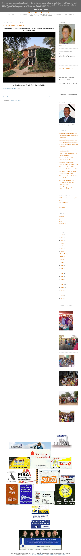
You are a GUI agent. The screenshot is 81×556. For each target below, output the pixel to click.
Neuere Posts (6, 97)
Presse (60, 221)
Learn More (38, 10)
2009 (62, 290)
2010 (62, 287)
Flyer (60, 200)
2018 (62, 265)
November (63, 254)
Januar (62, 259)
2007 (62, 296)
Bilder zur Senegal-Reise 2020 (14, 25)
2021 (62, 248)
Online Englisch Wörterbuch (37, 554)
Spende (61, 219)
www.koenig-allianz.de (40, 552)
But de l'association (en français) (68, 198)
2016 (62, 271)
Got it (46, 10)
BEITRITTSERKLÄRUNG (66, 69)
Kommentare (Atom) (15, 100)
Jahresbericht (62, 223)
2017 (62, 268)
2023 (62, 243)
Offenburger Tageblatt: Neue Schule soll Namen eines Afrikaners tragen (66, 182)
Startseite (29, 97)
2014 (62, 276)
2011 (62, 285)
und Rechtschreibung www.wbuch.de (55, 554)
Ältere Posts (52, 97)
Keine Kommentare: (10, 88)
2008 (62, 293)
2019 (62, 263)
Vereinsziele (62, 207)
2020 (62, 251)
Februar (62, 256)
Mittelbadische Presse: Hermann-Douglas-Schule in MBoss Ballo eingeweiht (68, 135)
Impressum (62, 205)
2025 (62, 237)
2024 (62, 240)
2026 (62, 235)
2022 (62, 246)
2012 (62, 282)
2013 (62, 279)
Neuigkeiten (62, 216)
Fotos (10, 90)
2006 (62, 298)
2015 (62, 274)
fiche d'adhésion (63, 202)
